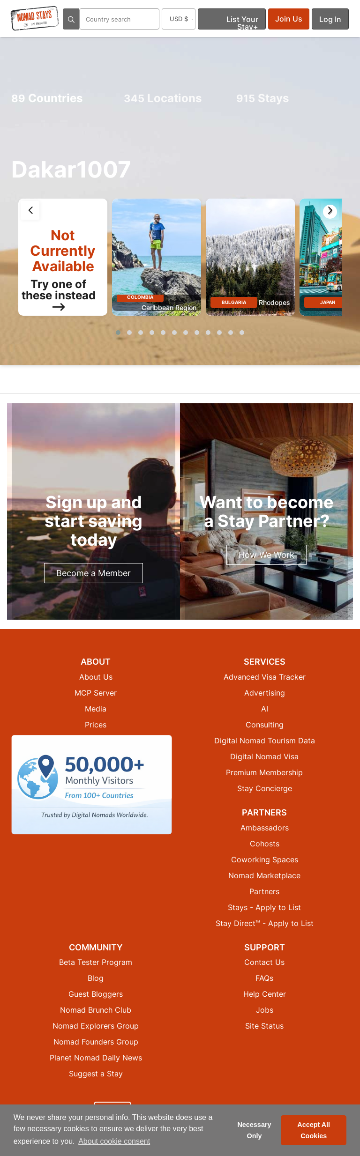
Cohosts (264, 843)
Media (95, 708)
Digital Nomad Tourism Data (264, 740)
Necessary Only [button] (254, 1130)
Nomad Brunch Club (95, 1010)
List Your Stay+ (242, 22)
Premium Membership (264, 772)
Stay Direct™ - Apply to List (265, 923)
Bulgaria (234, 302)
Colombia (140, 297)
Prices (95, 724)
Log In (330, 19)
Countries (46, 98)
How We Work (266, 555)
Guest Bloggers (95, 994)
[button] (118, 332)
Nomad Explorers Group (95, 1025)
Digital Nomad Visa (264, 756)
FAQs (264, 978)
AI (264, 708)
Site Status (264, 1025)
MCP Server (96, 692)
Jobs (264, 1010)
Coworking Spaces (264, 859)
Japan (327, 302)
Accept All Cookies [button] (313, 1130)
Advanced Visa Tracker (265, 677)
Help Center (264, 994)
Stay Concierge (264, 788)
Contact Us (264, 962)
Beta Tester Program (95, 962)
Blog (96, 978)
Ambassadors (264, 827)
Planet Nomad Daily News (96, 1057)
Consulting (265, 724)
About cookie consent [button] (114, 1141)
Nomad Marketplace (264, 875)
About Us (95, 677)
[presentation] (30, 210)
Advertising (264, 692)
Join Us (288, 18)
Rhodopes (274, 302)
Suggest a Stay (96, 1073)
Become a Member (93, 573)
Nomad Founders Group (95, 1041)
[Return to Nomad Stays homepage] (34, 18)
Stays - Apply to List (264, 907)
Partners (264, 891)
